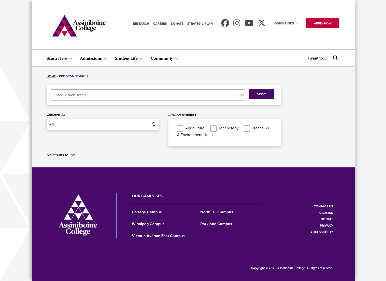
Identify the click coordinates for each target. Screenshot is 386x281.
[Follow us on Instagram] (236, 24)
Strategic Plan (200, 23)
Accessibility (321, 232)
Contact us (323, 206)
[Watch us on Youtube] (249, 24)
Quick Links (284, 23)
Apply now (323, 23)
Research (141, 23)
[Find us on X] (262, 24)
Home (51, 76)
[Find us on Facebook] (225, 24)
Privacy (326, 225)
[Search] (335, 58)
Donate (177, 23)
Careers (160, 23)
